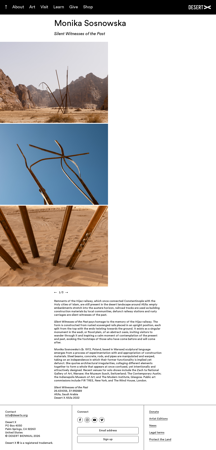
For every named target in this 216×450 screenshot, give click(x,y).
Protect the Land (160, 439)
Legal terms (156, 432)
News (152, 425)
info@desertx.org (16, 415)
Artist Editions (158, 419)
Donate (154, 412)
